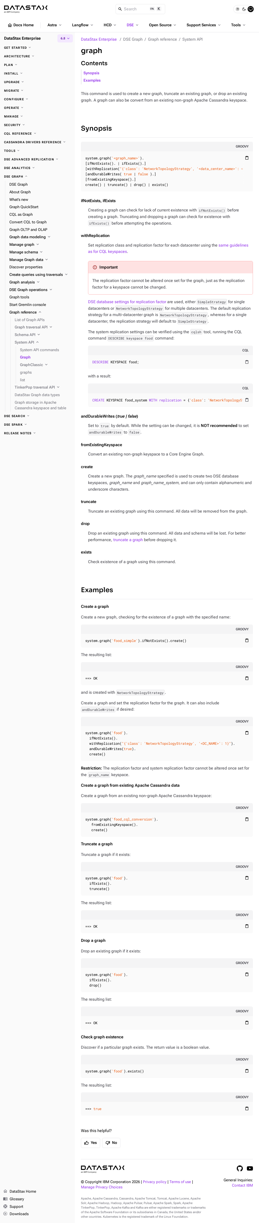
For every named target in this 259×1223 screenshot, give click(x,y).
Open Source (163, 25)
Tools (238, 25)
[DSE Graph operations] (40, 290)
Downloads (16, 1214)
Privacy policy (154, 1182)
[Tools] (37, 151)
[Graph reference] (40, 312)
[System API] (43, 342)
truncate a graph (128, 539)
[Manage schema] (40, 252)
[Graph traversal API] (43, 327)
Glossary (13, 1199)
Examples (92, 80)
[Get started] (37, 47)
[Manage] (37, 116)
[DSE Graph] (37, 176)
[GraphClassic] (45, 365)
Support (13, 1207)
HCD (110, 25)
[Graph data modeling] (40, 237)
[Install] (37, 73)
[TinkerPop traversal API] (43, 387)
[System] (251, 9)
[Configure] (37, 99)
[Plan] (37, 65)
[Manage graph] (40, 245)
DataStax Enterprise (99, 39)
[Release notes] (37, 433)
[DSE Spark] (37, 424)
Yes (90, 1143)
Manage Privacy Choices (101, 1187)
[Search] (140, 9)
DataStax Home (19, 1191)
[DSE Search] (37, 416)
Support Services (204, 25)
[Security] (37, 125)
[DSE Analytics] (37, 168)
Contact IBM (242, 1185)
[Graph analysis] (40, 282)
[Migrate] (37, 90)
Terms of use (180, 1182)
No (111, 1143)
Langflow (83, 25)
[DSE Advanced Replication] (37, 159)
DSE (133, 25)
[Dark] (244, 9)
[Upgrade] (37, 82)
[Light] (237, 9)
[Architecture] (37, 56)
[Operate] (37, 108)
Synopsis (91, 73)
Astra (55, 25)
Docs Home (20, 25)
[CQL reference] (37, 133)
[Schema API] (43, 335)
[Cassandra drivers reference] (37, 142)
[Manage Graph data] (40, 260)
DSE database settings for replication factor (127, 301)
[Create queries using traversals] (40, 275)
